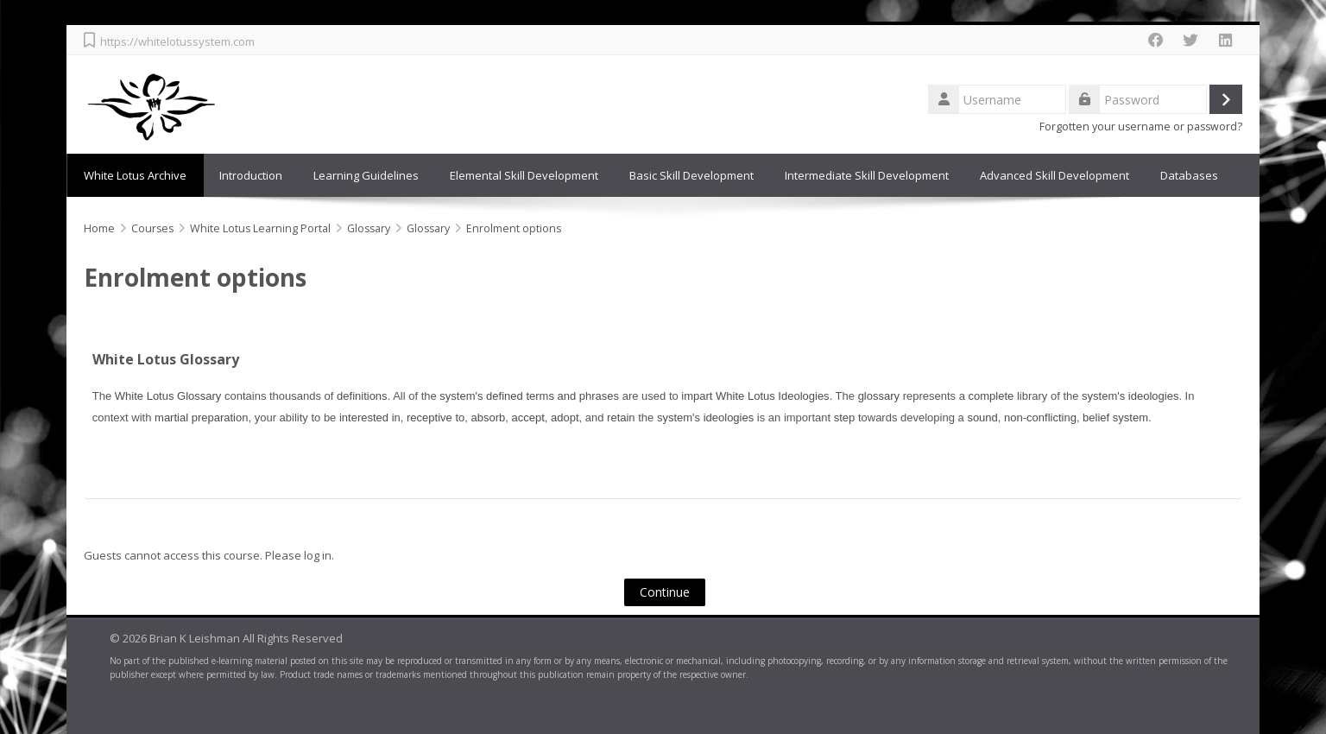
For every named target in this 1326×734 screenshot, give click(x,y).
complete (991, 395)
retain (621, 417)
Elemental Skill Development (524, 175)
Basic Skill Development (691, 175)
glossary (879, 395)
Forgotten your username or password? (1140, 126)
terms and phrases (572, 395)
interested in (370, 417)
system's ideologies (1130, 395)
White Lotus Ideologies (773, 395)
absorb (487, 417)
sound (982, 417)
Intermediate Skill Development (867, 175)
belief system (1115, 417)
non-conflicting (1040, 417)
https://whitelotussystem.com (177, 41)
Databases (1189, 175)
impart (696, 395)
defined (504, 395)
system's (461, 395)
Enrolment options (513, 228)
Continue (665, 592)
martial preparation (201, 417)
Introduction (250, 175)
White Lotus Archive (135, 175)
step (845, 417)
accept (527, 417)
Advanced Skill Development (1054, 175)
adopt (565, 417)
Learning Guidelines (366, 175)
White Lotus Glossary (165, 359)
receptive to (435, 417)
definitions (362, 395)
